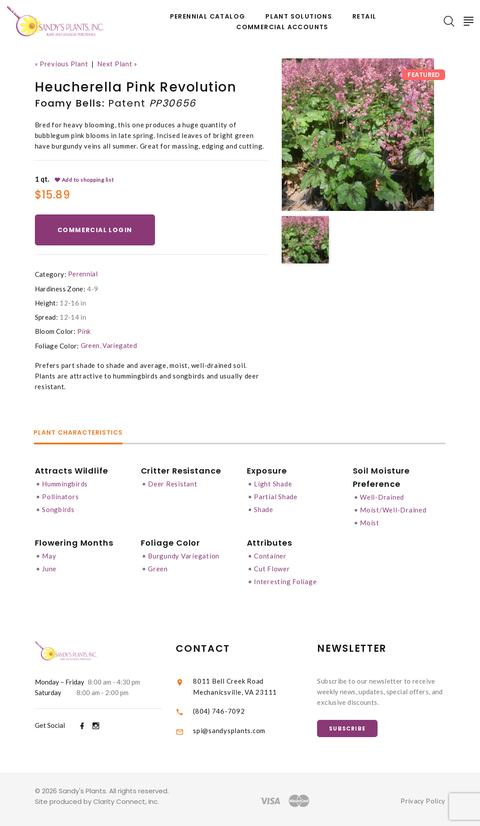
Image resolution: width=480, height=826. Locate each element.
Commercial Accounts (282, 27)
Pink (84, 331)
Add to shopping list (84, 180)
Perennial (83, 274)
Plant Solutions (298, 16)
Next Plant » (117, 64)
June (49, 566)
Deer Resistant (172, 483)
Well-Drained (382, 496)
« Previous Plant (61, 64)
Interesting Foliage (285, 578)
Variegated (119, 345)
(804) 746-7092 (231, 707)
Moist (369, 521)
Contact (215, 645)
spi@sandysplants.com (241, 726)
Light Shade (273, 483)
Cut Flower (272, 566)
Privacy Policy (423, 798)
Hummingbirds (65, 483)
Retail (364, 16)
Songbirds (58, 508)
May (49, 554)
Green (90, 345)
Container (270, 554)
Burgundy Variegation (183, 554)
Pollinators (60, 495)
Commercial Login (95, 229)
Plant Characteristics (79, 432)
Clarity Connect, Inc (125, 798)
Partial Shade (276, 495)
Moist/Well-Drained (393, 508)
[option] (358, 134)
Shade (263, 508)
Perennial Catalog (208, 16)
